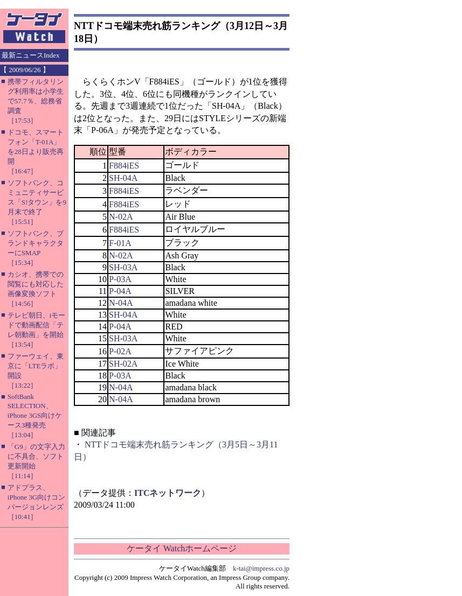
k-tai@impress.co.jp (261, 568)
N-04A (121, 302)
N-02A (121, 216)
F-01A (120, 243)
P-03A (120, 279)
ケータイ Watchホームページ (182, 548)
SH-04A (123, 178)
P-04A (120, 291)
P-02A (120, 351)
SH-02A (123, 363)
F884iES (124, 165)
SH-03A (123, 267)
